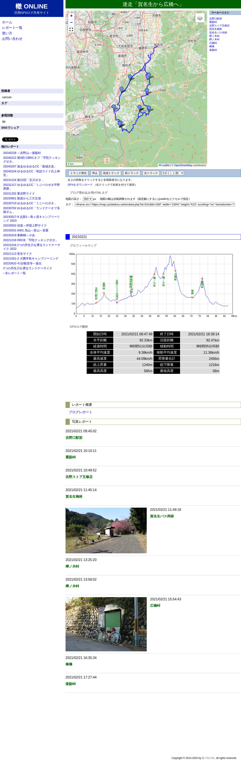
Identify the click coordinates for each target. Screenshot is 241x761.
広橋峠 (213, 42)
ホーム (7, 22)
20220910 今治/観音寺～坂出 (22, 263)
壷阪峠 (213, 49)
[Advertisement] (153, 220)
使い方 (7, 33)
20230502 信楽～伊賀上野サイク (25, 225)
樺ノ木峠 (214, 36)
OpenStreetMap (183, 165)
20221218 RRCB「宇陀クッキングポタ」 (30, 240)
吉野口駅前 (215, 18)
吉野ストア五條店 (219, 25)
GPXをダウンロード (80, 184)
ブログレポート (80, 412)
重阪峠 (213, 22)
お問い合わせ (12, 38)
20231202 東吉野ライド (19, 193)
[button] (130, 77)
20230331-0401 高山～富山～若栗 (25, 230)
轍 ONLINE (208, 758)
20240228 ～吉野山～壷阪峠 (22, 153)
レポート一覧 (12, 27)
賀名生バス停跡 (218, 32)
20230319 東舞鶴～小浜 (19, 235)
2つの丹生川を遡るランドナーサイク (27, 268)
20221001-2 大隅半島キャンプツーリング (30, 258)
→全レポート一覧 (14, 273)
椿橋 (211, 46)
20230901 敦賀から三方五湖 (22, 198)
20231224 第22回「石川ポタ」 (23, 180)
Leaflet (164, 165)
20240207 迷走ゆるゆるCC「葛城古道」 (30, 166)
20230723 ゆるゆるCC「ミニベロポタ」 (30, 203)
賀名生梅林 (215, 29)
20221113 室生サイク (17, 253)
